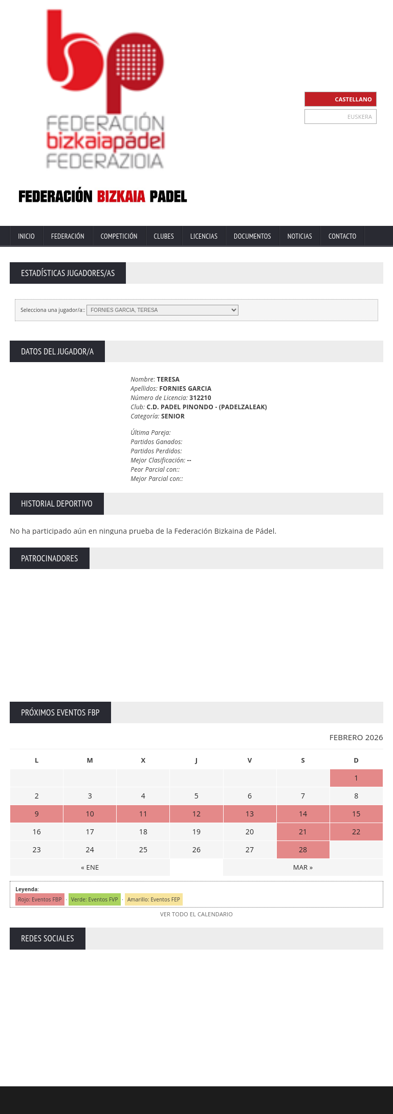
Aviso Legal (249, 1105)
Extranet (178, 1105)
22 (356, 831)
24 (90, 849)
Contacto (342, 236)
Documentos (252, 236)
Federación (67, 236)
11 (143, 813)
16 (37, 831)
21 (303, 831)
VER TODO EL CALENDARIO (196, 914)
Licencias (203, 236)
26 (196, 849)
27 (250, 849)
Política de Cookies (358, 1105)
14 (303, 813)
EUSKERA (359, 116)
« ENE (90, 867)
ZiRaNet (200, 1097)
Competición (119, 236)
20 (250, 831)
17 (90, 831)
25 (143, 849)
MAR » (303, 867)
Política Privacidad (298, 1105)
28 (303, 849)
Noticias (300, 236)
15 (356, 813)
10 (90, 813)
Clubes (164, 236)
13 (250, 813)
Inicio (26, 236)
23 (37, 849)
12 (196, 813)
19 (196, 831)
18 (143, 831)
